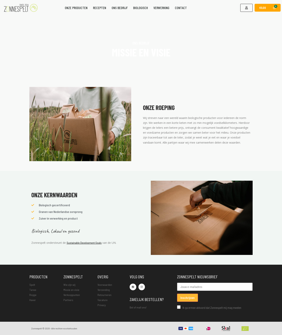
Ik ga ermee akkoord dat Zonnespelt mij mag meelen (209, 307)
